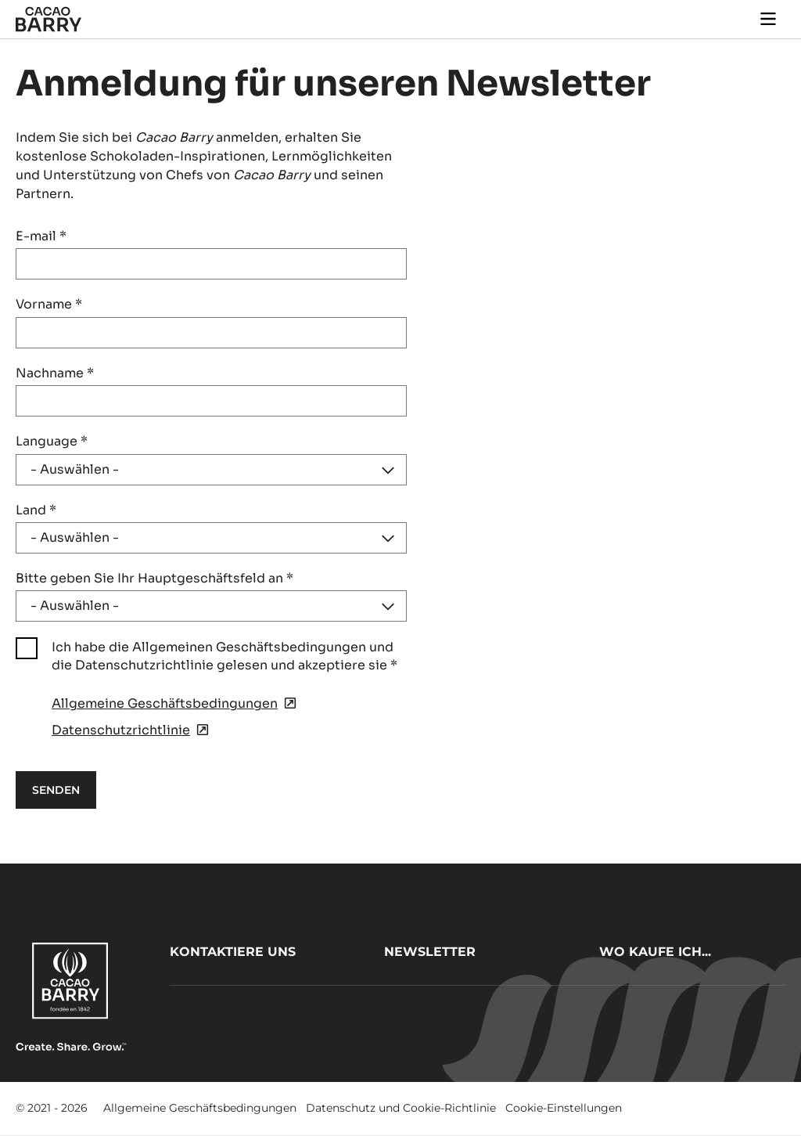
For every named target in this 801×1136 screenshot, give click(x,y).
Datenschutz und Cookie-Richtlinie (401, 1108)
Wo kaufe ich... (655, 951)
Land (36, 510)
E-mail (41, 236)
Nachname (55, 373)
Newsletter (430, 951)
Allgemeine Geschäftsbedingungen (199, 1108)
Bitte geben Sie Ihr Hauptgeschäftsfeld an (154, 578)
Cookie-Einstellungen (563, 1108)
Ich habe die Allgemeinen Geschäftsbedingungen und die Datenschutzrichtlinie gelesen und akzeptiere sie (224, 656)
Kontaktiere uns (233, 951)
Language (52, 441)
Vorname (49, 304)
